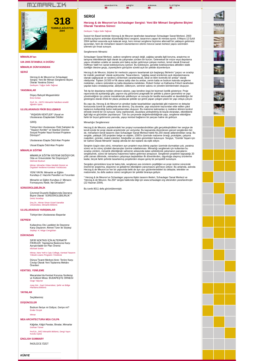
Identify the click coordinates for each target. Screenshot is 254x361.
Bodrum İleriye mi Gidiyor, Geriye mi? (49, 307)
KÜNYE (25, 355)
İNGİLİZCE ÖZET (39, 343)
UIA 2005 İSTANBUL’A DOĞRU (37, 62)
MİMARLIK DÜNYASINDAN (35, 67)
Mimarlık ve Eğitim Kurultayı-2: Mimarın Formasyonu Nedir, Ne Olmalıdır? (50, 181)
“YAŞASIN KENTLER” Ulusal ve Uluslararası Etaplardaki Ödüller (47, 115)
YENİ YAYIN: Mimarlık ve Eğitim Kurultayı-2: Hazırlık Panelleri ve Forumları (52, 173)
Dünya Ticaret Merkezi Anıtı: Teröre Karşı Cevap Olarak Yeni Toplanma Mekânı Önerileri (51, 263)
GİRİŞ (33, 122)
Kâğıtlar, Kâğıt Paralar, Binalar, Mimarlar (51, 324)
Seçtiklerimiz (36, 297)
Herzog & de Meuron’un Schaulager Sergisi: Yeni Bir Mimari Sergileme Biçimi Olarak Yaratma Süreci (51, 80)
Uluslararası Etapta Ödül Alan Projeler (50, 140)
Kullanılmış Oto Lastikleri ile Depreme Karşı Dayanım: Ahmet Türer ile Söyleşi (50, 226)
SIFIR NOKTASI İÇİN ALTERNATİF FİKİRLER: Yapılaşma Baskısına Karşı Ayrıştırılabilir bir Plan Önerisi (50, 243)
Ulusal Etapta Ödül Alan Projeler (47, 145)
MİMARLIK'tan (28, 56)
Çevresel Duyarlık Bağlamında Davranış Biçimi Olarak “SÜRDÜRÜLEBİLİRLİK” (51, 194)
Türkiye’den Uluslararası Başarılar (48, 214)
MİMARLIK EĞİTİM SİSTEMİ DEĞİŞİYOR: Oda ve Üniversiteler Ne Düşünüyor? (52, 156)
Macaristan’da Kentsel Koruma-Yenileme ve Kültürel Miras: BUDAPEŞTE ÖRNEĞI (51, 276)
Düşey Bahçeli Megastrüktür (45, 95)
